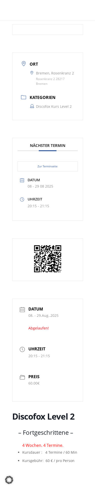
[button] (9, 480)
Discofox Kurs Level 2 (51, 106)
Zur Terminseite (47, 166)
